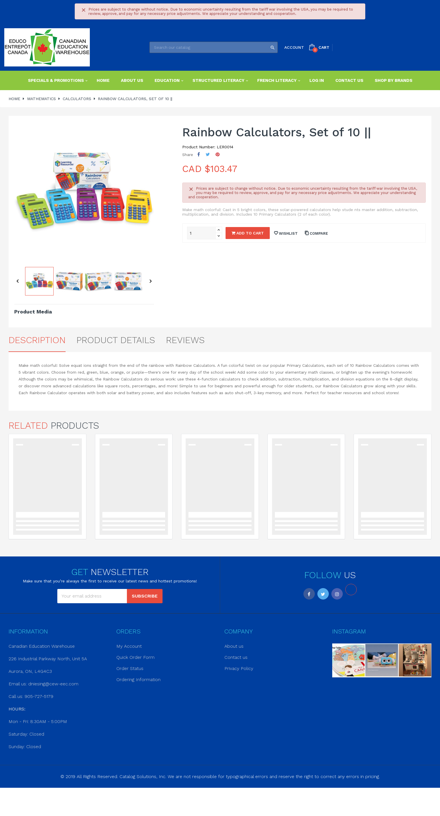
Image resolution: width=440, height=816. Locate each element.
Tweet (208, 154)
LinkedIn (351, 589)
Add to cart (248, 233)
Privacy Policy (238, 668)
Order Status (129, 668)
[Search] (213, 47)
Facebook (309, 593)
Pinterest (218, 154)
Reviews (185, 340)
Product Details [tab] (115, 340)
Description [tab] (37, 340)
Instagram (337, 593)
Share (198, 154)
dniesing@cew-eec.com (53, 684)
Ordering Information (138, 679)
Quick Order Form (135, 657)
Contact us (236, 657)
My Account (129, 646)
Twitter (323, 593)
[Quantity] (201, 233)
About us (234, 646)
